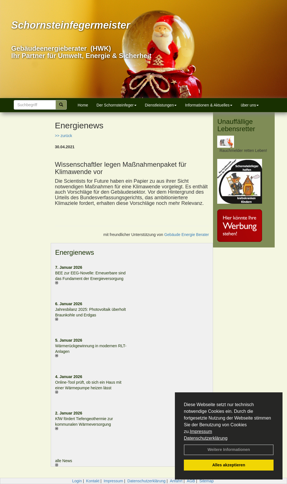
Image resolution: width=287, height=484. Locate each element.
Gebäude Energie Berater (186, 234)
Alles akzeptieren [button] (228, 465)
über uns (250, 105)
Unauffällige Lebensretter (236, 125)
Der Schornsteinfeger (116, 105)
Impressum (201, 431)
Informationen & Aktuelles (208, 105)
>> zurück (63, 135)
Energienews (74, 252)
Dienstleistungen (161, 105)
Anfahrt (176, 481)
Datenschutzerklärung (206, 438)
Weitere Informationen (228, 449)
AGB (191, 481)
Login (77, 481)
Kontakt (92, 481)
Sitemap (206, 481)
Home (83, 105)
